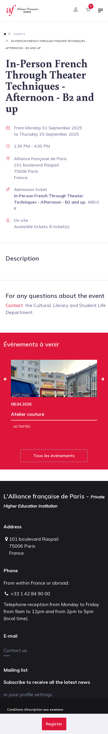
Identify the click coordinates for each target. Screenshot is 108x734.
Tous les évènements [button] (54, 455)
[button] (54, 724)
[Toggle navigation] (100, 12)
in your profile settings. (28, 694)
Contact (14, 305)
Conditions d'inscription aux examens (35, 709)
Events (19, 34)
